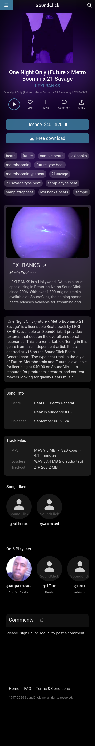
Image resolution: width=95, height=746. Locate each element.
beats (10, 156)
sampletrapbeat (19, 192)
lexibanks (78, 156)
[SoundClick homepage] (48, 5)
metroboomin (17, 165)
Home (14, 688)
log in (44, 633)
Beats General (62, 403)
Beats (39, 403)
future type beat (50, 165)
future (28, 156)
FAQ (27, 688)
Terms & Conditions (53, 688)
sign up (26, 633)
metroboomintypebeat (25, 174)
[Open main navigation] (6, 5)
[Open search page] (90, 5)
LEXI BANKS (47, 85)
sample (81, 192)
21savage (59, 174)
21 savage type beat (23, 183)
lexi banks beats (54, 192)
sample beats (51, 156)
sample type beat (62, 183)
